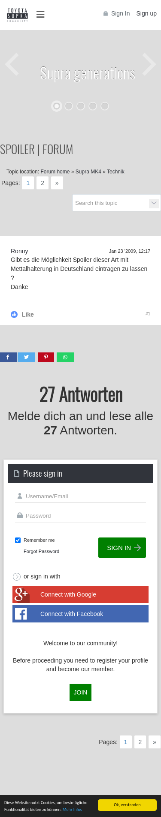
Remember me (39, 540)
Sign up (147, 13)
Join (81, 692)
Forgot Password (41, 551)
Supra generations (87, 72)
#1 (148, 313)
